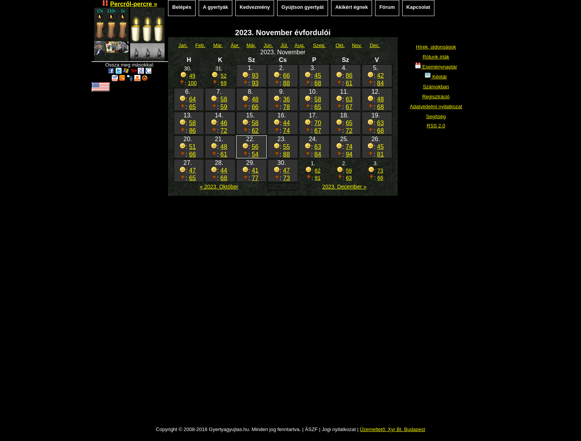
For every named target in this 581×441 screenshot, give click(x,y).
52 (223, 76)
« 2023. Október (219, 187)
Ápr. (234, 45)
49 (192, 76)
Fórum (387, 7)
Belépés (181, 7)
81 (380, 154)
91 (318, 178)
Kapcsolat (418, 7)
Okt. (340, 45)
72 (223, 130)
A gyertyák (215, 7)
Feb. (200, 45)
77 (255, 178)
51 (192, 146)
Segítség (436, 116)
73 (286, 178)
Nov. (357, 45)
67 (349, 107)
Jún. (268, 45)
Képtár (436, 77)
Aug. (299, 45)
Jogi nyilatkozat (339, 429)
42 (380, 75)
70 (317, 123)
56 (255, 146)
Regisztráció (436, 96)
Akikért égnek (351, 7)
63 (349, 99)
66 (286, 75)
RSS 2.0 (436, 126)
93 (255, 75)
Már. (218, 45)
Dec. (375, 45)
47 (192, 170)
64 (192, 99)
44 (286, 123)
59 (223, 107)
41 (255, 170)
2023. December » (344, 187)
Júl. (284, 45)
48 (255, 99)
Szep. (319, 45)
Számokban (436, 87)
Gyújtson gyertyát (302, 7)
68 (317, 83)
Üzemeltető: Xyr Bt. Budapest (392, 429)
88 (286, 83)
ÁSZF (311, 429)
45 (317, 75)
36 (286, 99)
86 (349, 75)
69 (223, 83)
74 (286, 130)
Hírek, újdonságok (436, 47)
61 (349, 83)
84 (380, 83)
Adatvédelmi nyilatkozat (436, 106)
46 (223, 123)
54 (255, 154)
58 (223, 99)
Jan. (183, 45)
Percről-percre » (133, 4)
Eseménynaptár (436, 67)
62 (255, 130)
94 (349, 154)
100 (192, 83)
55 (286, 146)
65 (192, 107)
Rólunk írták (436, 57)
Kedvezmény (255, 7)
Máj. (251, 45)
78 (286, 107)
